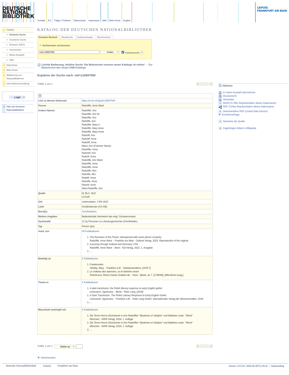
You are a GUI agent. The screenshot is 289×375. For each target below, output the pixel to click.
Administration (46, 357)
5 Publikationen (90, 309)
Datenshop (11, 65)
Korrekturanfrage (228, 114)
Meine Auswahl (16, 55)
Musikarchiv (67, 37)
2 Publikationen (90, 258)
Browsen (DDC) (17, 44)
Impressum (94, 20)
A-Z (49, 20)
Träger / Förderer (62, 20)
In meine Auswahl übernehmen (239, 92)
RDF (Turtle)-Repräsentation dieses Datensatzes (248, 106)
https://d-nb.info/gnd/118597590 (98, 100)
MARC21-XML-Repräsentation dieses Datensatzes (249, 103)
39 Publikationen (90, 231)
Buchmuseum (104, 37)
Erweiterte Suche (17, 40)
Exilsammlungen (85, 37)
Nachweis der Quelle (234, 121)
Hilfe (104, 20)
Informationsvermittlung (17, 83)
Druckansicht (229, 96)
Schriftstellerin (89, 211)
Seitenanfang (277, 366)
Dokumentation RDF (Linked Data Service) (245, 111)
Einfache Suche (17, 34)
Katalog (10, 30)
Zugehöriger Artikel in (239, 128)
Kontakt (41, 20)
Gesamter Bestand (47, 37)
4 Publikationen (90, 282)
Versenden (228, 99)
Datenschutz (80, 20)
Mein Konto (115, 20)
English (126, 20)
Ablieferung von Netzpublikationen (15, 77)
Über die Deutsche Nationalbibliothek (15, 108)
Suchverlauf (15, 50)
